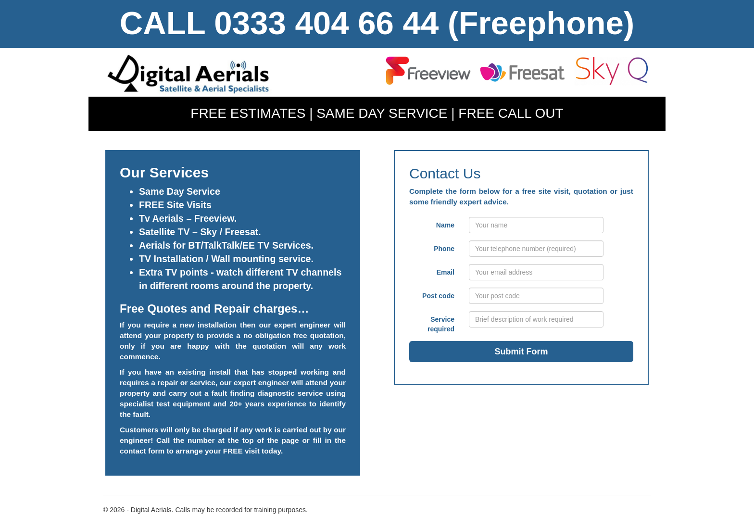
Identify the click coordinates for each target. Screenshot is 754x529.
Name (445, 225)
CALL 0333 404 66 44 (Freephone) (377, 23)
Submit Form (521, 351)
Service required (440, 324)
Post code (438, 296)
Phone (444, 248)
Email (445, 272)
